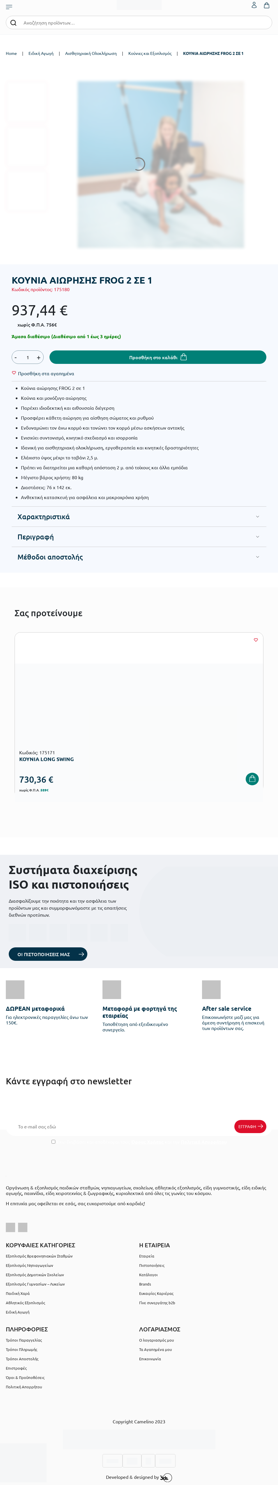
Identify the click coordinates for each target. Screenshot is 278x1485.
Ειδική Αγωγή (41, 53)
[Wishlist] (46, 373)
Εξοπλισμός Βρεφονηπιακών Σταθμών (39, 1255)
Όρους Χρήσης (147, 1142)
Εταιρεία (146, 1255)
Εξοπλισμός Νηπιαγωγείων (29, 1265)
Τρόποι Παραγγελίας (24, 1340)
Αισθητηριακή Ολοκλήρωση (91, 53)
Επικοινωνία (150, 1358)
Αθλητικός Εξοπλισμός (25, 1302)
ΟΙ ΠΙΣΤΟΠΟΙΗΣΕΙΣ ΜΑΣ (43, 954)
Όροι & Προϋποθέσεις (25, 1377)
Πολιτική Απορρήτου (204, 1142)
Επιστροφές (16, 1368)
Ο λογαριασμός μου (156, 1340)
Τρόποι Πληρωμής (21, 1349)
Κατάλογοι (148, 1274)
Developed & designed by (139, 1477)
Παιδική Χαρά (18, 1293)
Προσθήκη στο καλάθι (153, 357)
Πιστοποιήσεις (151, 1265)
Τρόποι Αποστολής (22, 1358)
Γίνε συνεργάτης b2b (157, 1302)
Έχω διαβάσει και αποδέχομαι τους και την (139, 1142)
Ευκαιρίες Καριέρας (156, 1293)
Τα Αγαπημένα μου (155, 1349)
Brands (145, 1283)
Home (11, 53)
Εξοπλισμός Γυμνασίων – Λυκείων (35, 1283)
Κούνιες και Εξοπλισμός (149, 53)
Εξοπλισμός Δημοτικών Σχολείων (35, 1274)
